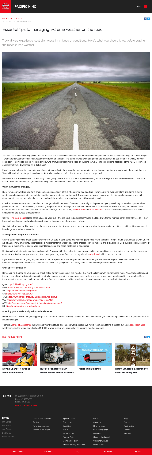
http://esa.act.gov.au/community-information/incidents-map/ (34, 303)
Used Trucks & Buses (42, 418)
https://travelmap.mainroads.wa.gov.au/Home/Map (30, 300)
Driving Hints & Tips (24, 21)
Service (36, 422)
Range (5, 418)
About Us (97, 422)
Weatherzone (79, 209)
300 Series (6, 422)
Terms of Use (68, 433)
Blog (126, 418)
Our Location (68, 422)
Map (17, 405)
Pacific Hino (25, 6)
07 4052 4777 (26, 399)
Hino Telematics (137, 325)
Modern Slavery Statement (74, 444)
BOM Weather (96, 209)
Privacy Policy (68, 437)
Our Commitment (100, 430)
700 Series (6, 429)
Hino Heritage (99, 426)
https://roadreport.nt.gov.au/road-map (23, 306)
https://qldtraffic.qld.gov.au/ (20, 284)
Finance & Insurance (41, 430)
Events (126, 422)
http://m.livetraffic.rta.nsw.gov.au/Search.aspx (29, 287)
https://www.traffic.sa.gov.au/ (19, 294)
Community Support (101, 437)
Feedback (97, 433)
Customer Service (100, 441)
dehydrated (94, 254)
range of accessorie (21, 325)
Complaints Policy (70, 441)
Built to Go (6, 433)
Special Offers (69, 418)
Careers (127, 430)
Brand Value (98, 444)
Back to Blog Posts (12, 19)
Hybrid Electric (8, 437)
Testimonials (129, 426)
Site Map (127, 433)
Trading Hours (30, 405)
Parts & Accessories (41, 426)
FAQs (95, 418)
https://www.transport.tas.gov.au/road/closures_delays (32, 297)
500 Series (6, 425)
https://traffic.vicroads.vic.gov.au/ (22, 290)
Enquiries (67, 426)
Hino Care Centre (18, 218)
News (65, 430)
